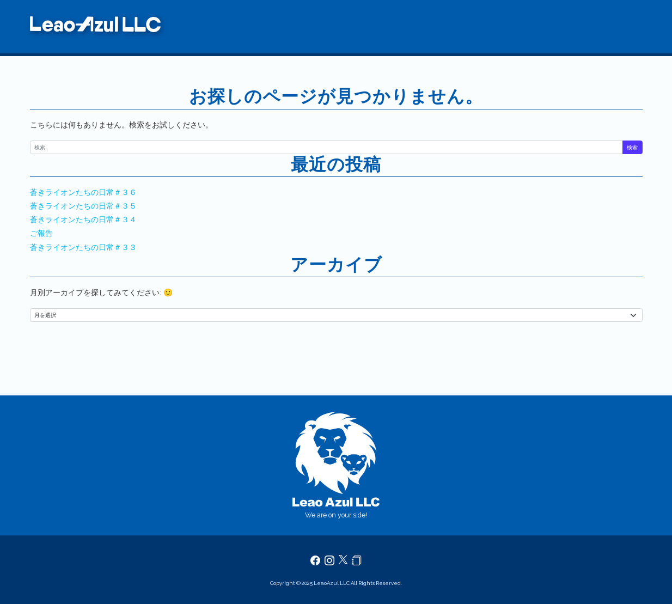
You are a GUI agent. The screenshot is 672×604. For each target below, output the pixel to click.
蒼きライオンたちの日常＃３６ (83, 192)
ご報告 (41, 233)
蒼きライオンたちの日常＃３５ (83, 206)
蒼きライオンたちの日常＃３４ (83, 219)
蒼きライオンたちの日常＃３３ (83, 247)
